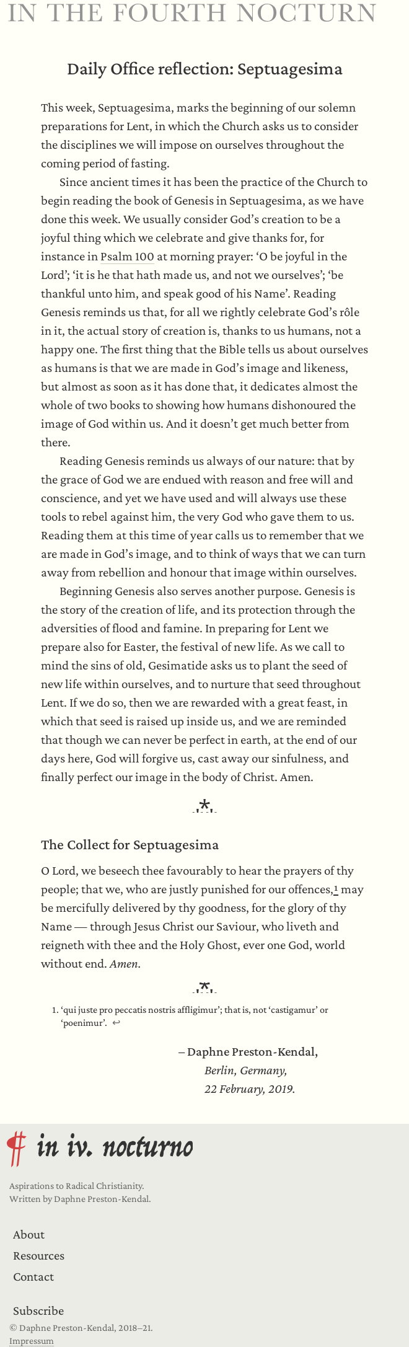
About (29, 1234)
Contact (33, 1276)
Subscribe (38, 1310)
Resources (38, 1255)
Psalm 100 (127, 256)
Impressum (31, 1340)
